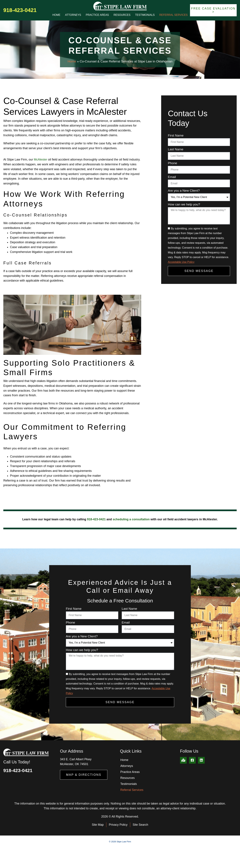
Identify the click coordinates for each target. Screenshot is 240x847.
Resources (122, 14)
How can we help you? (184, 204)
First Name (176, 135)
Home (56, 14)
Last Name (175, 149)
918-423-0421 (19, 10)
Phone (172, 163)
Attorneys (73, 14)
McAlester (40, 159)
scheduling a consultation (131, 519)
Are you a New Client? (184, 190)
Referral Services (173, 14)
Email (172, 177)
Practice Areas (97, 14)
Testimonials (145, 14)
